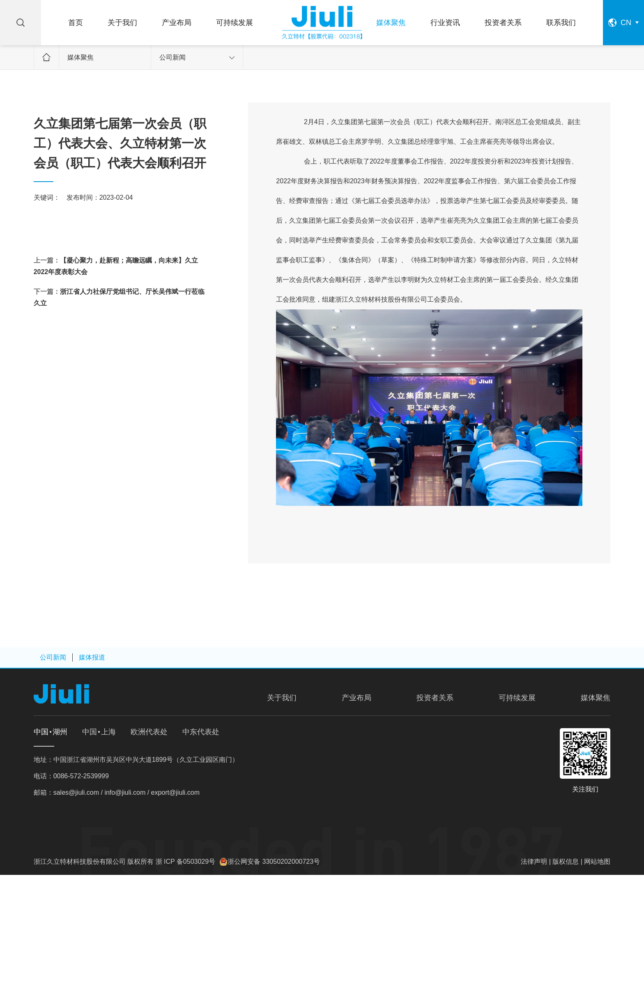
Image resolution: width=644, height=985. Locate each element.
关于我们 (122, 22)
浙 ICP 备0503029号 (186, 861)
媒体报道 (92, 657)
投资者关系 (503, 22)
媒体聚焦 (391, 22)
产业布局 (176, 22)
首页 (75, 22)
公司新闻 (197, 57)
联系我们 (561, 22)
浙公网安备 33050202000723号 (274, 861)
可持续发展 (234, 22)
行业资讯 (445, 22)
